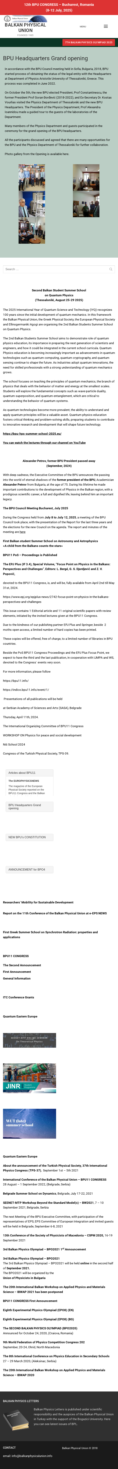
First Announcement (17, 972)
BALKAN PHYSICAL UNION (25, 27)
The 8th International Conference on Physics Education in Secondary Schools (56, 1356)
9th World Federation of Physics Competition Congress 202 (44, 1342)
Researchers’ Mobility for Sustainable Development (38, 902)
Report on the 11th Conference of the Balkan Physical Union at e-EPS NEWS (55, 913)
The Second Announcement (22, 965)
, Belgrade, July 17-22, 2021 (48, 1193)
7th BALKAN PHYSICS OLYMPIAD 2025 (89, 42)
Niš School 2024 (14, 744)
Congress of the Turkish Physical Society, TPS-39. (36, 753)
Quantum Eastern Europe (20, 1016)
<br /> (29, 782)
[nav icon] (106, 26)
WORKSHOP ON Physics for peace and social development (42, 735)
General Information (17, 978)
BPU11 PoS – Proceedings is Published (30, 555)
